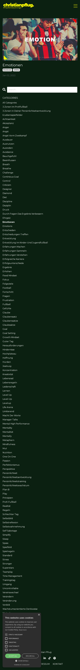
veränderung (9, 601)
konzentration (10, 370)
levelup (7, 403)
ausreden (8, 148)
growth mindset (11, 337)
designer (7, 189)
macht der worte (12, 415)
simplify (7, 535)
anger (6, 127)
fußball (7, 304)
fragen (6, 296)
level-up (7, 399)
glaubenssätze (10, 321)
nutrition (7, 452)
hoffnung (8, 358)
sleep (5, 539)
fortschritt (8, 292)
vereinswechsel (10, 592)
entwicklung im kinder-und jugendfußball (25, 242)
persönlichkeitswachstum (16, 485)
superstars (8, 568)
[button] (16, 634)
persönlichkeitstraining (14, 481)
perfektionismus (11, 465)
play (5, 493)
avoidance (8, 152)
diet (5, 197)
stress (6, 559)
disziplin (7, 205)
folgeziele (8, 284)
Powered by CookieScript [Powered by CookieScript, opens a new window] (22, 665)
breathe (7, 168)
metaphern (8, 440)
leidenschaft (9, 386)
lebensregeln (10, 382)
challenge (8, 172)
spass (5, 543)
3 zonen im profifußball (15, 107)
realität (7, 506)
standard (7, 555)
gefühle (16, 70)
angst (6, 131)
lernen (6, 391)
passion (6, 461)
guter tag (8, 341)
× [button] (39, 615)
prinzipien (8, 498)
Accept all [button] (13, 656)
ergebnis (7, 267)
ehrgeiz (7, 218)
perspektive (9, 469)
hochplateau (9, 354)
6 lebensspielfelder (13, 115)
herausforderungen (13, 345)
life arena (8, 407)
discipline (7, 201)
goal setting (9, 333)
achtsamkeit (9, 119)
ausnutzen (8, 144)
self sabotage (10, 531)
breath (6, 164)
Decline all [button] (30, 656)
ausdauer (8, 140)
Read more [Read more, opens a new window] (23, 630)
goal (5, 329)
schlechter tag (10, 514)
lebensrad (8, 378)
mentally (7, 436)
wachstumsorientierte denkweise (20, 609)
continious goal (11, 177)
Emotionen (13, 65)
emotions (7, 226)
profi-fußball (9, 502)
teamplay (8, 572)
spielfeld (7, 547)
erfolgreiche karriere (13, 259)
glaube (6, 312)
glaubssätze (9, 325)
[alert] (22, 640)
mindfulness (9, 444)
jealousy (7, 366)
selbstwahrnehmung (14, 526)
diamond (7, 193)
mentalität (8, 432)
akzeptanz (8, 123)
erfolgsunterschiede (13, 263)
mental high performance (16, 424)
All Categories (10, 102)
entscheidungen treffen (15, 234)
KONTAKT (58, 664)
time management (12, 576)
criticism (7, 185)
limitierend (8, 411)
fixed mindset (10, 275)
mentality (7, 428)
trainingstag (9, 580)
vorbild (6, 605)
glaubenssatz (10, 317)
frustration (8, 300)
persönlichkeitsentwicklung (17, 477)
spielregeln (9, 551)
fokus (6, 279)
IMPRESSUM (43, 664)
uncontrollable (10, 588)
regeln (6, 510)
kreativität (8, 374)
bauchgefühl (9, 156)
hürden (7, 362)
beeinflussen (9, 160)
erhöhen (7, 271)
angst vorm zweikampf (15, 135)
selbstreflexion (10, 522)
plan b (6, 489)
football (7, 288)
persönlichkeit (10, 473)
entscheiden (9, 230)
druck (6, 209)
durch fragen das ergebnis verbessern (23, 214)
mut (5, 448)
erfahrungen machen (14, 247)
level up (7, 395)
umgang (7, 584)
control (6, 181)
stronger (7, 563)
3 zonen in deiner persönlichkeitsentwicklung (27, 111)
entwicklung (9, 238)
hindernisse (9, 349)
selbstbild (8, 518)
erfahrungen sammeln (15, 251)
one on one (9, 456)
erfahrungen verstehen (15, 255)
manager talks (10, 419)
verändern (8, 596)
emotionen (7, 70)
